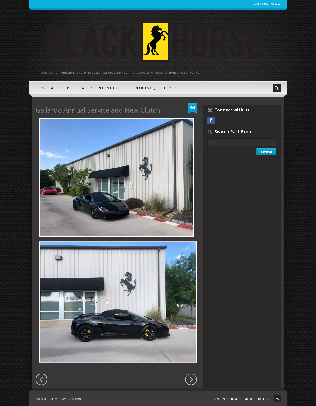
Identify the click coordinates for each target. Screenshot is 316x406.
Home (41, 87)
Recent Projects (114, 87)
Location (83, 87)
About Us (60, 87)
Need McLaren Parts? (227, 399)
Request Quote (150, 87)
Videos (176, 87)
